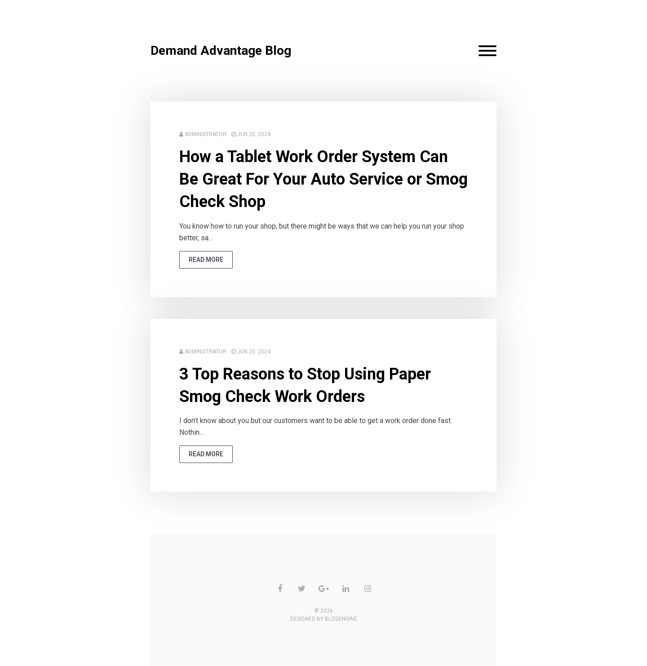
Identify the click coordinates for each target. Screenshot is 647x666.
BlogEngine (341, 619)
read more (206, 259)
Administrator (205, 134)
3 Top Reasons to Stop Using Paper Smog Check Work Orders (305, 385)
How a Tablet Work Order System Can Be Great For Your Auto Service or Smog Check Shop (323, 179)
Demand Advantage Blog (221, 50)
